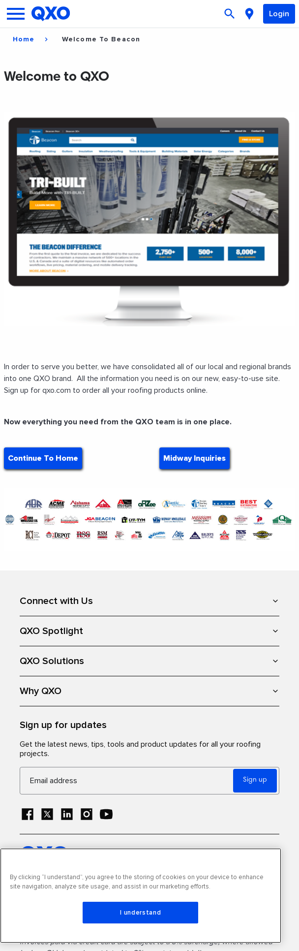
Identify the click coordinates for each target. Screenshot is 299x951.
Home (23, 39)
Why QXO (149, 691)
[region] (140, 895)
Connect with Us (149, 601)
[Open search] (231, 14)
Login (279, 14)
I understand (140, 913)
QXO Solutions (149, 661)
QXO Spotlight (149, 631)
